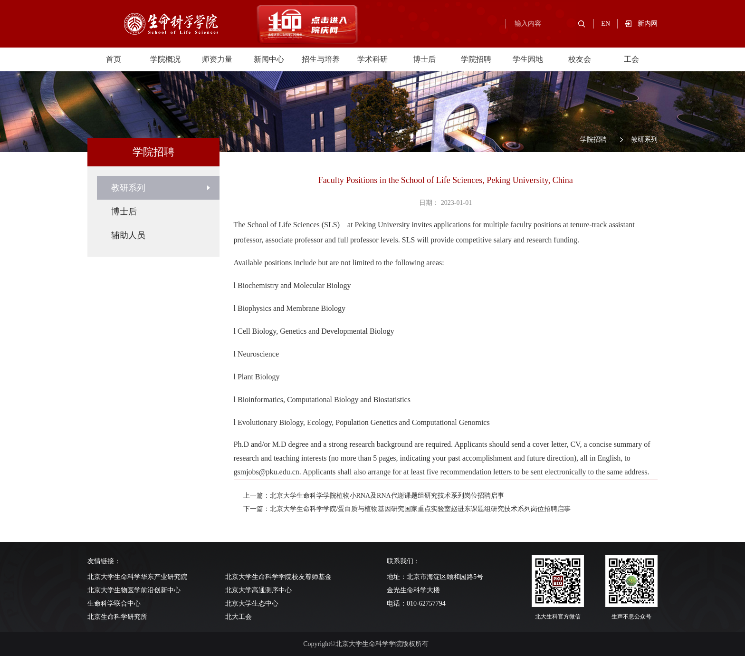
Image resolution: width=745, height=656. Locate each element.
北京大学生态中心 (251, 603)
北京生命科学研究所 (117, 616)
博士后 (424, 59)
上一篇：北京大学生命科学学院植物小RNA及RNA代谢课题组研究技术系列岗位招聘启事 (373, 495)
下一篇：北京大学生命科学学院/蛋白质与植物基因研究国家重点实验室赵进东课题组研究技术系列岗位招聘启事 (407, 508)
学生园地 (528, 59)
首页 (113, 59)
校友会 (579, 59)
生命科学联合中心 (114, 603)
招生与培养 (321, 59)
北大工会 (238, 616)
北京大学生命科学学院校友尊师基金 (278, 576)
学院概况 (165, 59)
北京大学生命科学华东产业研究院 (137, 576)
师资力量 (217, 59)
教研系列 (644, 139)
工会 (631, 59)
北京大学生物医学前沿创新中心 (134, 590)
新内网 (648, 23)
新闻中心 (269, 59)
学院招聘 (476, 59)
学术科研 (372, 59)
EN (605, 23)
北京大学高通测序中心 (258, 590)
